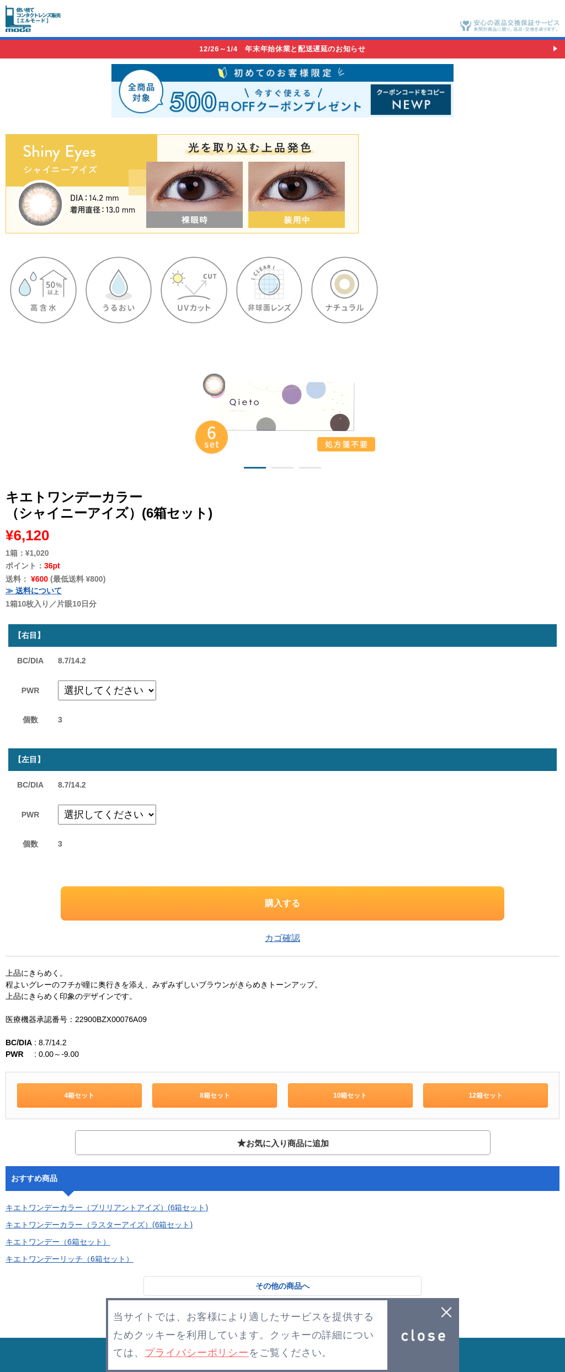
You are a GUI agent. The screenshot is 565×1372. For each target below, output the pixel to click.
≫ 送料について (34, 590)
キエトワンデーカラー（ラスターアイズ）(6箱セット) (99, 1224)
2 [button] (282, 469)
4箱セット (79, 1095)
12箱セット (485, 1095)
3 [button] (310, 469)
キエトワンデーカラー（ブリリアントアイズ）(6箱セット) (107, 1207)
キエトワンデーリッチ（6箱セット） (70, 1258)
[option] (282, 404)
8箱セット (215, 1095)
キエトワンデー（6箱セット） (58, 1241)
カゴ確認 (282, 938)
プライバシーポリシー (197, 1352)
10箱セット (350, 1095)
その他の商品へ (282, 1285)
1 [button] (255, 469)
